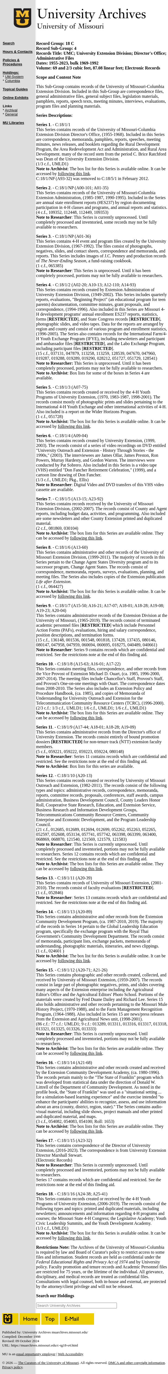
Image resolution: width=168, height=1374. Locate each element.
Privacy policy (12, 1367)
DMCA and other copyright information (136, 1363)
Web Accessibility (70, 1354)
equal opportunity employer (35, 1354)
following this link (74, 173)
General (11, 114)
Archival (11, 110)
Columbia (12, 81)
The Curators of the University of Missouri (48, 1363)
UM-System (14, 77)
